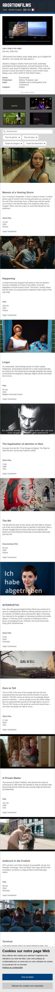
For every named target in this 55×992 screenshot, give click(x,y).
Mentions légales (15, 10)
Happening (8, 278)
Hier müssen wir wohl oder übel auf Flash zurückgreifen (27, 30)
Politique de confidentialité (12, 968)
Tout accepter (27, 977)
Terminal (7, 941)
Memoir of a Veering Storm (18, 192)
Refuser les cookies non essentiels (27, 986)
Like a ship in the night (11, 48)
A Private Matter (11, 778)
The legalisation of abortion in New (22, 444)
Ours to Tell (9, 688)
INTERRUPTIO (10, 605)
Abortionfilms (16, 4)
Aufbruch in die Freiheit (16, 861)
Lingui (6, 362)
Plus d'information (27, 93)
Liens (5, 10)
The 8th (6, 520)
